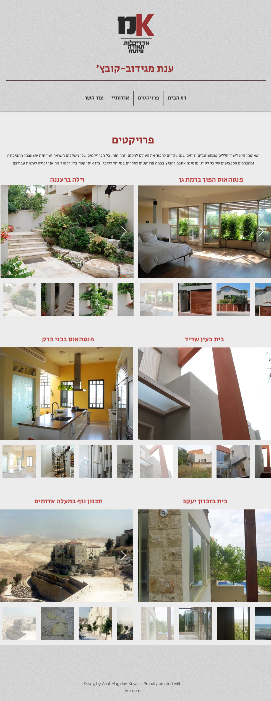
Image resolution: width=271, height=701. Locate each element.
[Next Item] (124, 231)
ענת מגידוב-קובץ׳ (135, 68)
